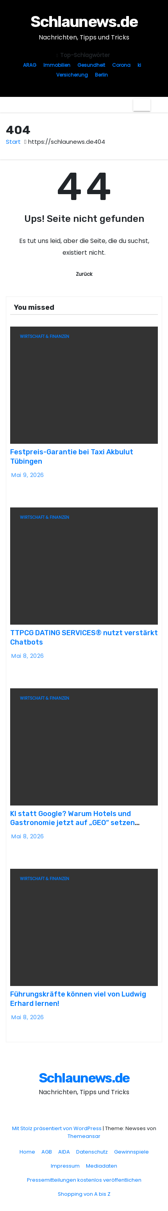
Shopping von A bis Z (84, 1194)
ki (139, 65)
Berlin (101, 74)
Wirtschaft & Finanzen (44, 336)
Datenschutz (92, 1152)
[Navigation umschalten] (141, 105)
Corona (121, 65)
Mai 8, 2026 (27, 656)
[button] (156, 104)
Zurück (84, 274)
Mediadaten (101, 1166)
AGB (46, 1152)
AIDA (64, 1152)
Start (13, 142)
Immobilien (56, 65)
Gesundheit (91, 65)
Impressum (65, 1166)
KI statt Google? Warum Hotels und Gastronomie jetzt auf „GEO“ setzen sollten (72, 823)
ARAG (29, 65)
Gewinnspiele (131, 1152)
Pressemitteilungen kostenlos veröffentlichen (84, 1180)
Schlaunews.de (84, 22)
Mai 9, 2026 (27, 475)
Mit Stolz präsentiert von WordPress (57, 1128)
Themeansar (84, 1136)
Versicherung (72, 74)
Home (27, 1152)
